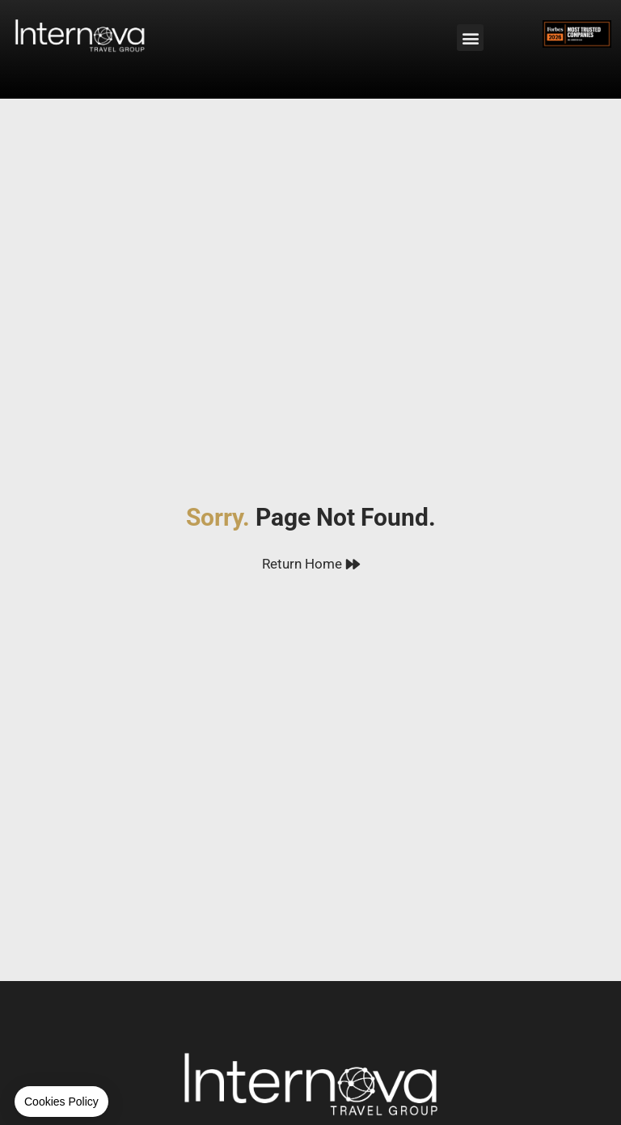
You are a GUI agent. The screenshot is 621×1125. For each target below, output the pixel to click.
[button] (470, 37)
